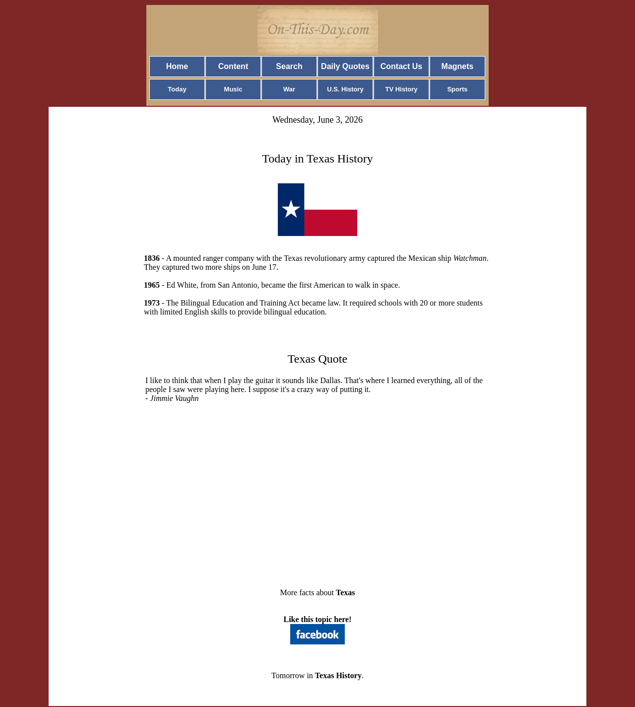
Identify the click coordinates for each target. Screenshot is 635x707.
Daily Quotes (345, 66)
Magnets (458, 66)
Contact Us (401, 66)
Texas (345, 592)
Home (177, 66)
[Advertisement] (317, 500)
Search (289, 66)
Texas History (338, 675)
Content (233, 66)
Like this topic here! (317, 619)
